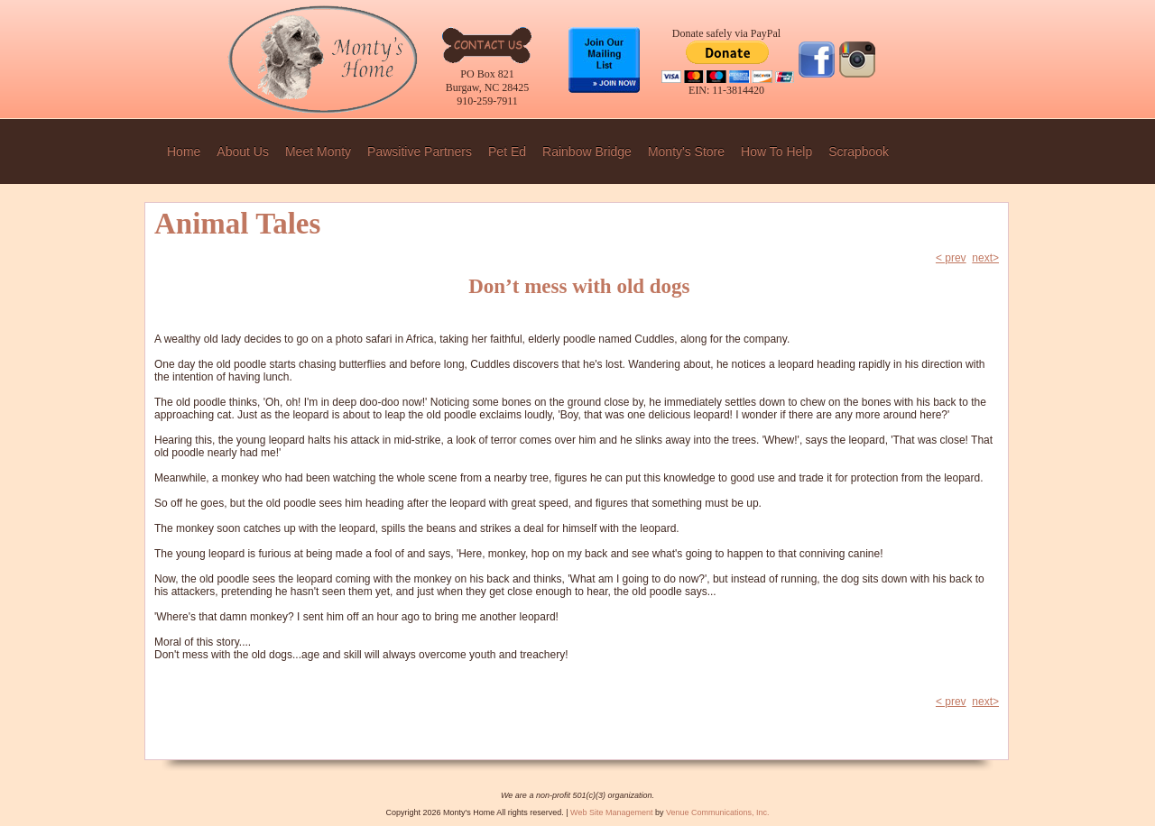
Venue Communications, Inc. (718, 812)
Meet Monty (318, 151)
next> (985, 258)
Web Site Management (611, 812)
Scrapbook (858, 151)
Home (183, 151)
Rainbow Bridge (587, 151)
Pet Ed (507, 151)
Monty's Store (686, 151)
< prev (951, 258)
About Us (243, 151)
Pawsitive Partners (419, 151)
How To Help (776, 151)
